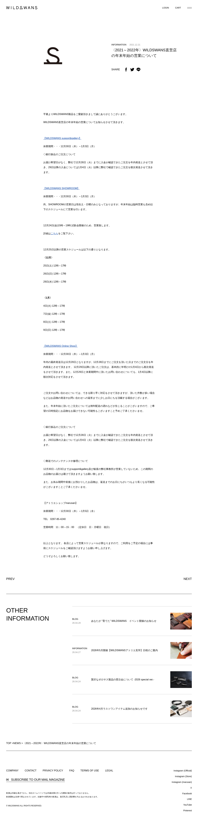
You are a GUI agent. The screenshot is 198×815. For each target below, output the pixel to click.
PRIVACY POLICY (53, 770)
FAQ (71, 770)
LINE (189, 799)
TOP (8, 743)
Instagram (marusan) (182, 782)
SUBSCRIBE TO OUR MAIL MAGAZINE (35, 779)
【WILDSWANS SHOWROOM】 (61, 188)
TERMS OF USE (89, 770)
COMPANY (12, 770)
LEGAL (109, 770)
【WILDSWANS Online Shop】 (60, 346)
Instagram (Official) (183, 770)
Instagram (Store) (183, 776)
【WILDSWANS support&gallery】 (62, 138)
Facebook (187, 793)
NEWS (17, 743)
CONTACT (31, 770)
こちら (54, 233)
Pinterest (187, 810)
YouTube (187, 805)
